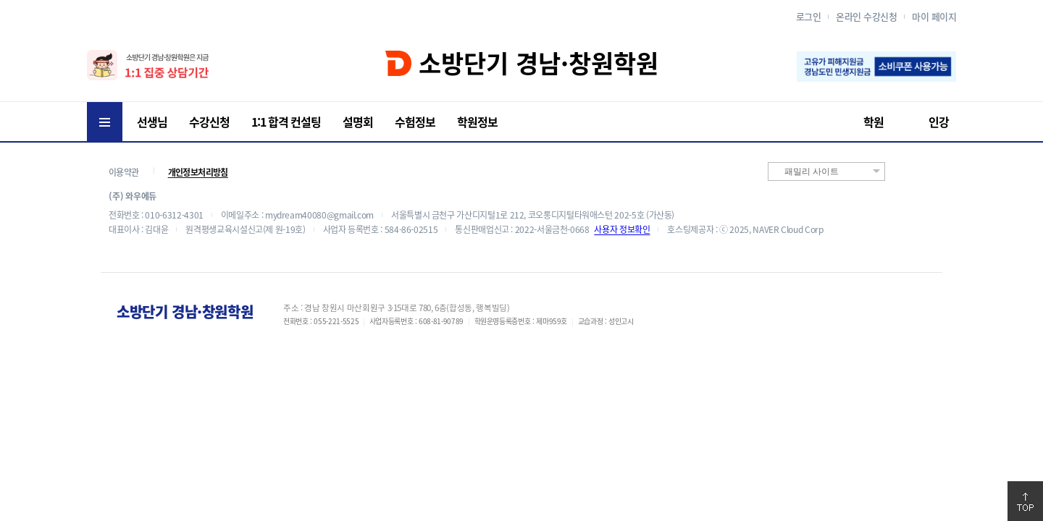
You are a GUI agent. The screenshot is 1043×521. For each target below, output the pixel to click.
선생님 (152, 121)
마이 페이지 (934, 16)
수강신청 (209, 121)
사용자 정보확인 (622, 229)
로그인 (808, 16)
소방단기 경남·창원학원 (521, 63)
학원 (873, 121)
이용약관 (124, 172)
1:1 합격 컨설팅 (286, 121)
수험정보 (415, 121)
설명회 (358, 121)
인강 (939, 121)
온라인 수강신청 (866, 16)
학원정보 (477, 121)
